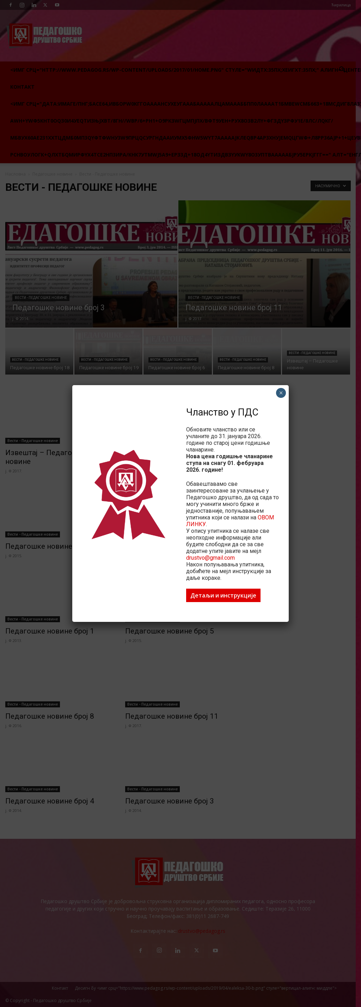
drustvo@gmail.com (210, 557)
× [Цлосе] (281, 393)
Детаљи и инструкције (223, 595)
